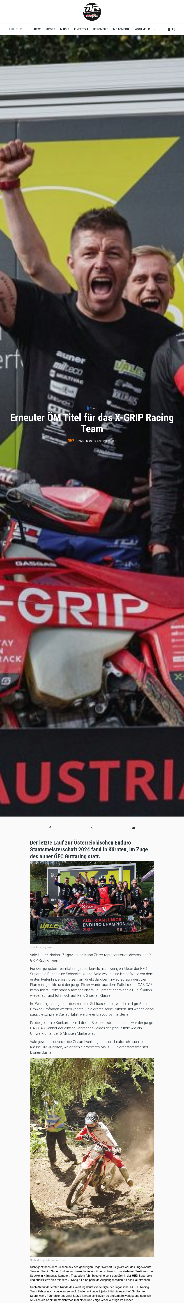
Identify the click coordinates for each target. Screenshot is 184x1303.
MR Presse (86, 440)
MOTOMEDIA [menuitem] (121, 29)
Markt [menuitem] (64, 29)
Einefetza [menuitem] (81, 29)
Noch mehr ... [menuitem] (143, 30)
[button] (50, 828)
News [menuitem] (37, 29)
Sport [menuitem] (50, 29)
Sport (93, 408)
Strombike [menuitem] (100, 29)
